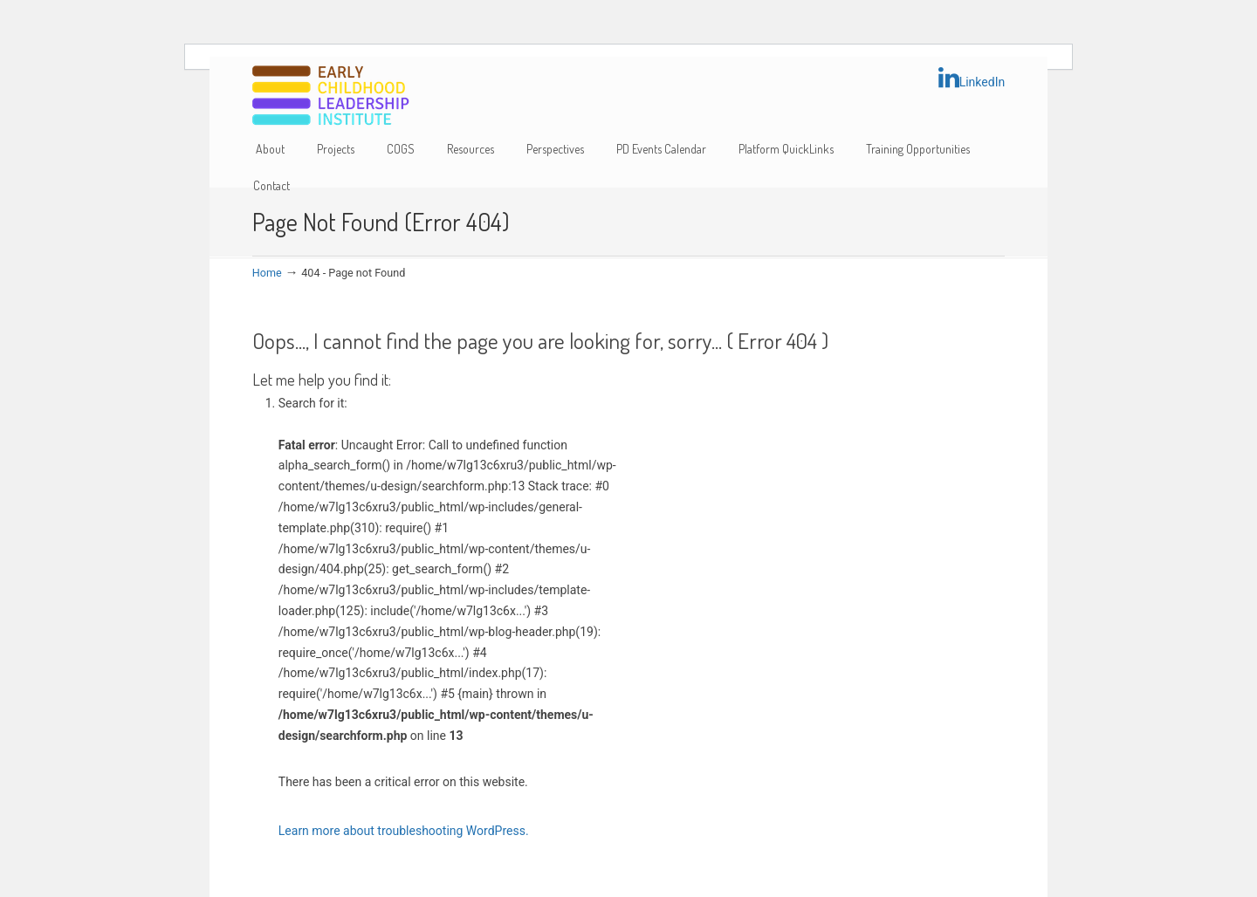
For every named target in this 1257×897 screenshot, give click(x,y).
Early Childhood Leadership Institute (330, 96)
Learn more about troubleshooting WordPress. (403, 831)
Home (267, 272)
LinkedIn (972, 77)
